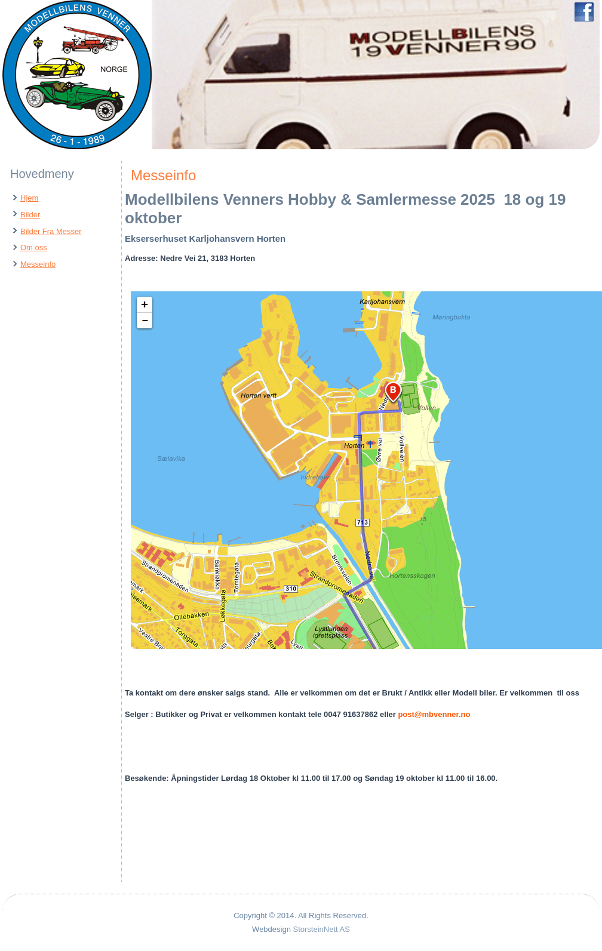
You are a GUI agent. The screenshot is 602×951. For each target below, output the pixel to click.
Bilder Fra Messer (51, 231)
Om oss (33, 247)
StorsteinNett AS (321, 929)
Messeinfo (38, 264)
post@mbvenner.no (434, 714)
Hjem (29, 197)
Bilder (30, 214)
